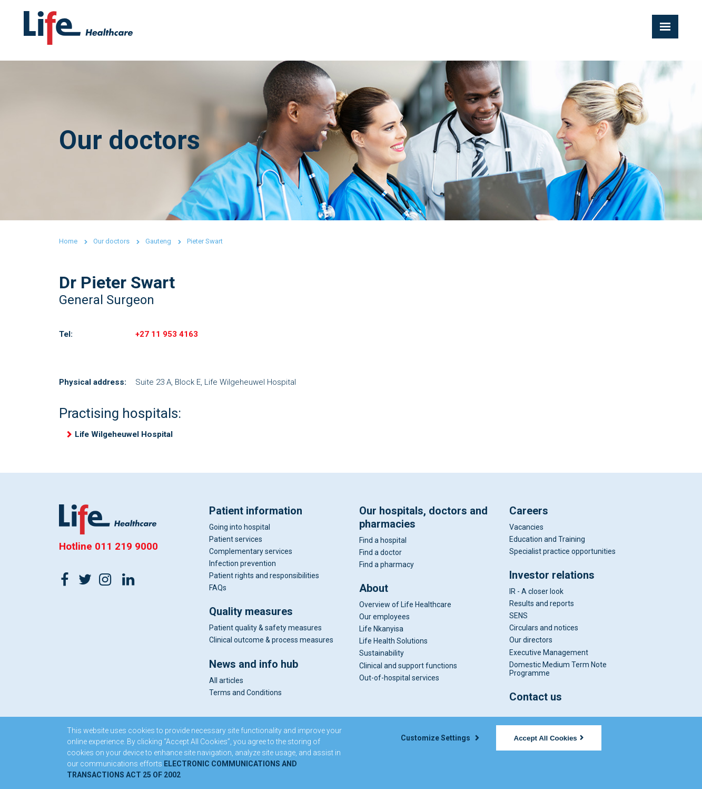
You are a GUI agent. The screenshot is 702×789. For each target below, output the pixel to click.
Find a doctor (380, 558)
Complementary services (250, 557)
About (373, 594)
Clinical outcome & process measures (271, 646)
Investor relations (552, 581)
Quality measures (251, 618)
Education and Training (547, 545)
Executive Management (548, 659)
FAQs (217, 594)
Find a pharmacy (386, 571)
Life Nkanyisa (381, 635)
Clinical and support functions (408, 672)
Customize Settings (440, 738)
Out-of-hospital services (399, 684)
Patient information (255, 517)
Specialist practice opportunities (562, 557)
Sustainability (381, 660)
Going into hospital (239, 533)
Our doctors (111, 241)
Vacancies (526, 533)
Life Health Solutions (393, 648)
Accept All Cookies (549, 738)
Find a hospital (383, 546)
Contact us (535, 703)
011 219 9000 (126, 553)
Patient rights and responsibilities (264, 582)
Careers (528, 517)
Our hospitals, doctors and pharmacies (423, 524)
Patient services (235, 545)
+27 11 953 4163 (167, 335)
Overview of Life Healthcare (405, 611)
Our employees (384, 623)
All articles (226, 687)
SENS (518, 622)
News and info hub (253, 670)
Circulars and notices (543, 634)
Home (68, 241)
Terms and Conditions (245, 699)
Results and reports (541, 610)
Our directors (530, 646)
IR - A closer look (536, 597)
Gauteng (158, 241)
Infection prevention (242, 570)
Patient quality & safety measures (265, 634)
